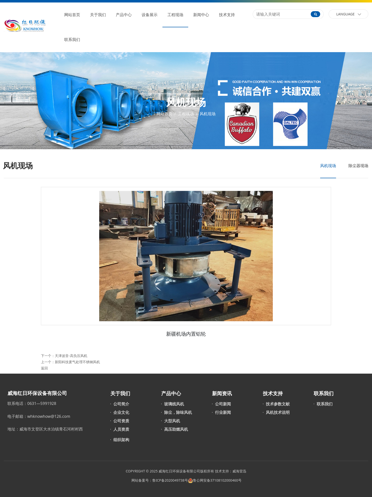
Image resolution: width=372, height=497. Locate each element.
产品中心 (124, 15)
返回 (44, 368)
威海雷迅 (239, 471)
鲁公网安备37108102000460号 (217, 480)
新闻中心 (201, 15)
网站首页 (72, 15)
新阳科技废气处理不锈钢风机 (77, 361)
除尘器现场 (358, 165)
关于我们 (98, 15)
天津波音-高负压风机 (71, 355)
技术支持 (227, 15)
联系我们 (72, 39)
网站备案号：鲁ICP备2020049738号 (159, 480)
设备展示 (149, 15)
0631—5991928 (41, 403)
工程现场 (175, 15)
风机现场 (207, 114)
